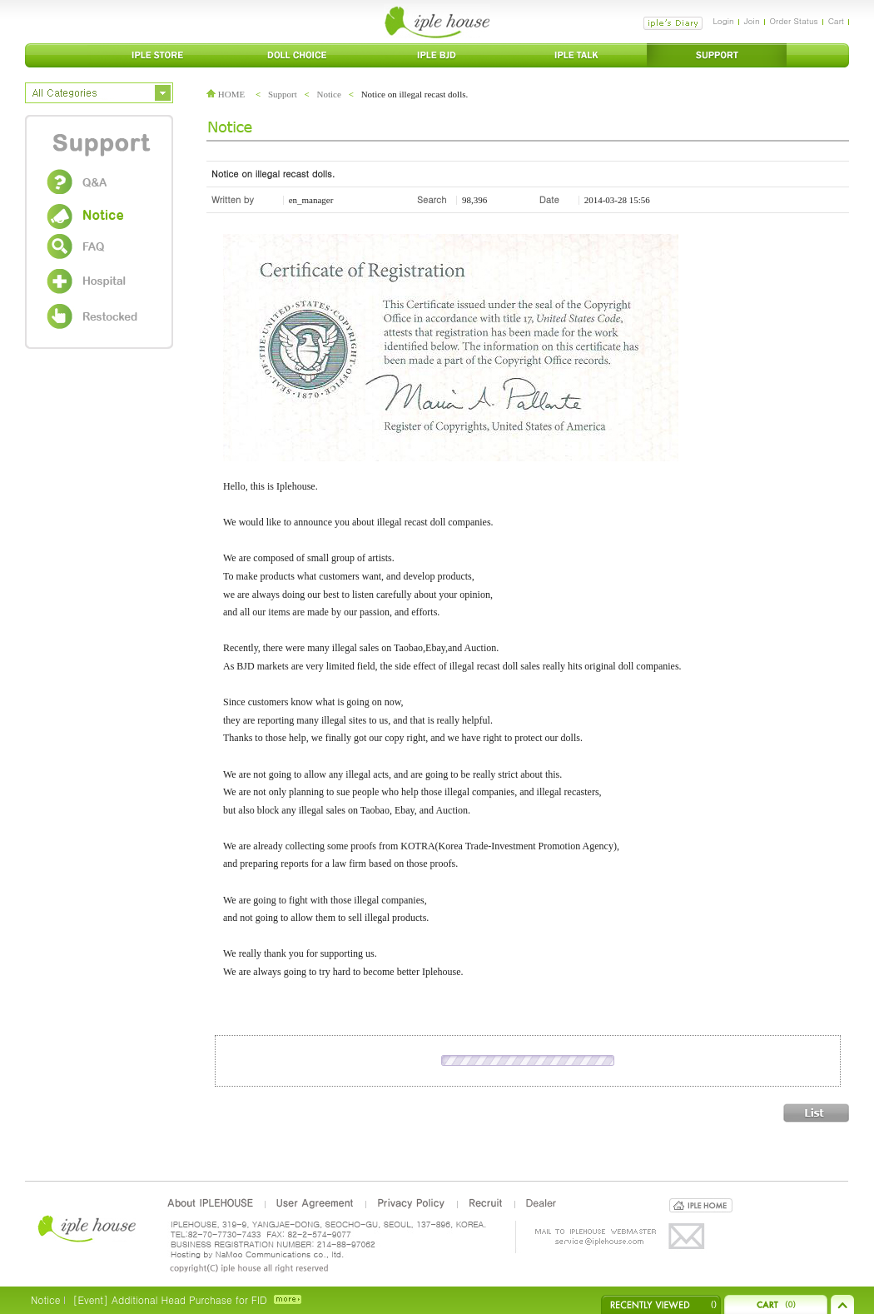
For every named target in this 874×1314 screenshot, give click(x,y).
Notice (329, 94)
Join (752, 21)
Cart (836, 21)
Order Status (794, 21)
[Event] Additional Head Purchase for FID (169, 1299)
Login (723, 21)
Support (282, 94)
